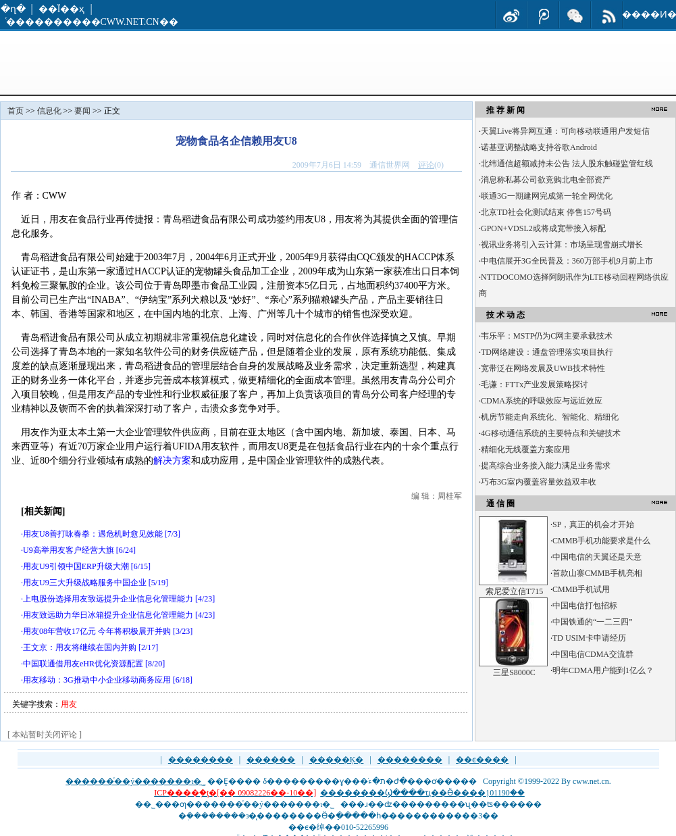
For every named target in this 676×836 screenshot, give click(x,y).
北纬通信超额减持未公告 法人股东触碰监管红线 (567, 163)
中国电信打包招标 (584, 605)
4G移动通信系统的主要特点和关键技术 (551, 433)
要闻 (82, 111)
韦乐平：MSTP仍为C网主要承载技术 (547, 336)
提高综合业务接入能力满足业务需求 (545, 465)
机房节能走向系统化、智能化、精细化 (550, 417)
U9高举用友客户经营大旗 (68, 550)
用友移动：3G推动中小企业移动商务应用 (97, 680)
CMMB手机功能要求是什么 (601, 540)
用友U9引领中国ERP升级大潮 (76, 566)
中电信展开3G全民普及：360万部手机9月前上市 (567, 261)
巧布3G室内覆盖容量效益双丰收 (538, 482)
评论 (426, 165)
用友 (69, 704)
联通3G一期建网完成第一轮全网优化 (547, 196)
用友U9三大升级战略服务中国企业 (85, 582)
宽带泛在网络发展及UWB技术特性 (543, 368)
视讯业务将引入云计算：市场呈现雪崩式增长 (562, 244)
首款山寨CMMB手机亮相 (597, 573)
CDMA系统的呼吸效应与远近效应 (541, 400)
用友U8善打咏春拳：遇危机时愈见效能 (93, 534)
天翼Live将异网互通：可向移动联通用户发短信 (565, 131)
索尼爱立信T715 (514, 591)
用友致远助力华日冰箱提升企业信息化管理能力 (108, 615)
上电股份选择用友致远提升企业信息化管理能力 (108, 599)
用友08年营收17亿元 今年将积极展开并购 (97, 631)
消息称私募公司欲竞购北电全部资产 (545, 180)
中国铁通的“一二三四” (592, 621)
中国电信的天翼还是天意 (597, 557)
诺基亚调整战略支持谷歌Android (539, 147)
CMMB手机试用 (581, 589)
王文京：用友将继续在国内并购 (79, 647)
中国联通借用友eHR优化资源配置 (83, 663)
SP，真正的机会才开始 (593, 524)
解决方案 (172, 461)
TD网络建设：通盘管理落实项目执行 (547, 352)
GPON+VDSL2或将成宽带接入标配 (543, 228)
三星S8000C (514, 672)
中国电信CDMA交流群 (592, 654)
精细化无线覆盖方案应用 (525, 449)
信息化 (49, 111)
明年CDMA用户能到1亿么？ (603, 670)
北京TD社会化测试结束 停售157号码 (546, 212)
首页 (15, 111)
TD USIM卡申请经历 (589, 638)
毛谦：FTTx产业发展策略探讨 (534, 384)
